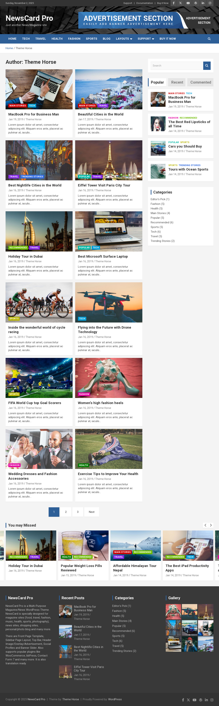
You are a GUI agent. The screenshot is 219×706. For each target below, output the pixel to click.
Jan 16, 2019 (15, 190)
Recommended (18, 247)
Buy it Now (163, 3)
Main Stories (17, 105)
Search (207, 66)
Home (12, 38)
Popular (84, 176)
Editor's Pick (158, 199)
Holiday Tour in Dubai (25, 256)
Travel (40, 38)
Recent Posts (73, 598)
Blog (106, 38)
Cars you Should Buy (185, 146)
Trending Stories (32, 176)
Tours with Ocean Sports (188, 169)
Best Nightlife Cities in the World (34, 185)
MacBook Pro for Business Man (33, 114)
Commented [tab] (200, 82)
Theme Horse (34, 119)
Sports (91, 38)
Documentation (144, 3)
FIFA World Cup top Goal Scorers (34, 403)
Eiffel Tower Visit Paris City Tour (104, 185)
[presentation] (205, 525)
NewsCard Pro (29, 18)
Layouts (122, 38)
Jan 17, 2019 (85, 119)
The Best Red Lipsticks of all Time (189, 124)
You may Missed (22, 525)
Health (57, 38)
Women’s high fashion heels (100, 403)
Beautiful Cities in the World (100, 114)
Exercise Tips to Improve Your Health (108, 474)
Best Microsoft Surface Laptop (103, 256)
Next (91, 512)
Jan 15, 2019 (68, 575)
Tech (26, 38)
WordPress (115, 699)
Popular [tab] (157, 82)
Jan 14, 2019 (175, 131)
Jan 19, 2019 (15, 119)
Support (127, 3)
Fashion (74, 38)
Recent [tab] (177, 82)
